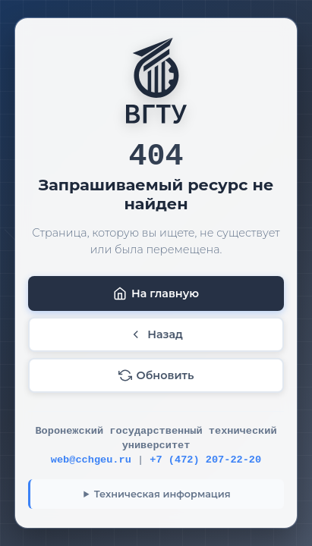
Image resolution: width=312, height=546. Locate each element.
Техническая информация (162, 494)
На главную (156, 293)
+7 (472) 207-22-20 (205, 460)
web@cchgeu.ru (91, 460)
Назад (156, 334)
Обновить (156, 375)
